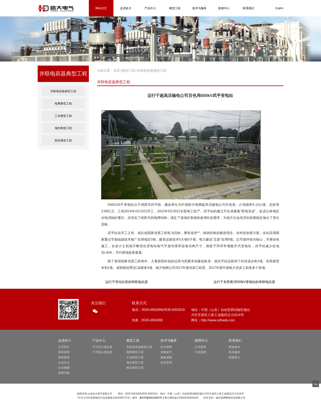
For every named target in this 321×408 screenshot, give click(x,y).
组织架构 (64, 352)
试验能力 (166, 352)
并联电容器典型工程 (63, 91)
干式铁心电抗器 (102, 352)
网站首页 (101, 8)
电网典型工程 (63, 103)
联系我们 (248, 8)
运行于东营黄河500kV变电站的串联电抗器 (244, 282)
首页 (116, 70)
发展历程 (64, 372)
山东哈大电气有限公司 (56, 8)
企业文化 (64, 362)
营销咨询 (234, 347)
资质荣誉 (64, 357)
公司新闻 (200, 347)
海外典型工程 (63, 128)
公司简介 (64, 347)
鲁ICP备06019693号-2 (152, 397)
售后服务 (234, 352)
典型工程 (175, 8)
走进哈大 (125, 8)
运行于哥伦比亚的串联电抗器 (126, 282)
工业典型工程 (63, 115)
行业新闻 (200, 352)
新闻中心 (224, 8)
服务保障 (166, 357)
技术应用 (166, 362)
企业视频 (64, 367)
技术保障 (166, 347)
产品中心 (150, 8)
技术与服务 (199, 8)
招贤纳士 (234, 357)
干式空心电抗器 (102, 347)
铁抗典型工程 (63, 140)
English (279, 8)
